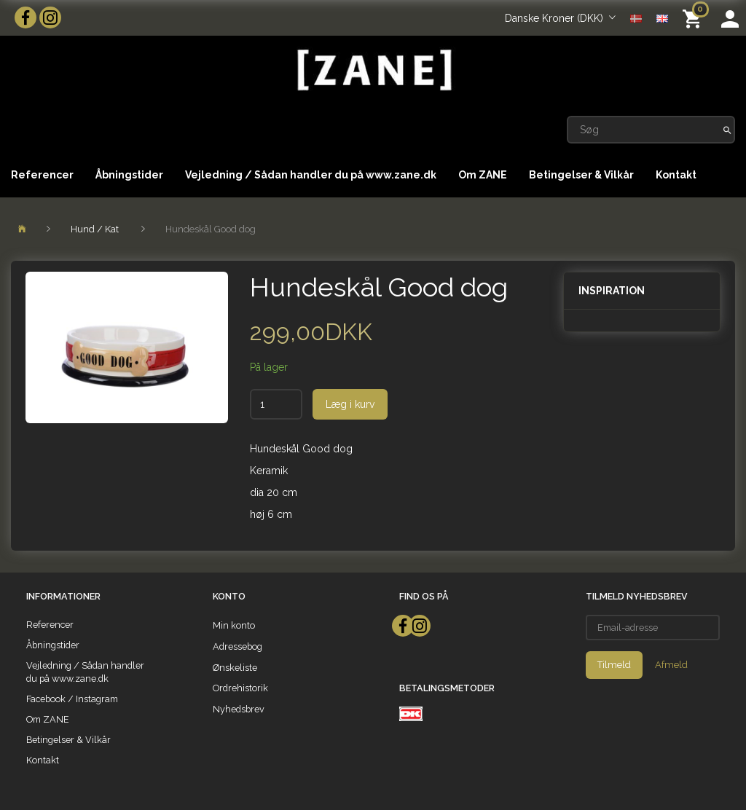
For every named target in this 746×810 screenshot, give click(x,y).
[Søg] (727, 129)
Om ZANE (482, 175)
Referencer (42, 175)
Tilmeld (614, 664)
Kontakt (676, 175)
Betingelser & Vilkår (581, 175)
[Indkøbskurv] (694, 18)
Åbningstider (129, 175)
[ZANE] (373, 70)
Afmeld (671, 664)
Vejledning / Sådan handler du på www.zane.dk (310, 175)
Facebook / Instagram (72, 698)
